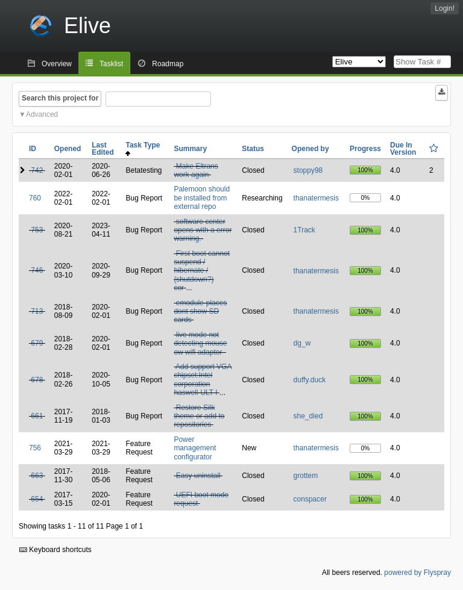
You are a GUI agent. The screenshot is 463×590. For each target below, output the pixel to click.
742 (37, 170)
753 (37, 230)
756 (35, 448)
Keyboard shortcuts (55, 549)
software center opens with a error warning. (203, 230)
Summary (190, 148)
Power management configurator (195, 448)
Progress (365, 148)
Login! (445, 8)
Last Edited (103, 149)
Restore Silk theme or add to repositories (199, 416)
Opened (67, 148)
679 (37, 343)
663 (37, 475)
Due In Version (403, 149)
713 (37, 311)
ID (32, 148)
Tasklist (111, 64)
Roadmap (167, 64)
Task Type (144, 148)
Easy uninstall (198, 475)
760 (35, 198)
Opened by (310, 148)
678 (37, 380)
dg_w (302, 343)
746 (37, 270)
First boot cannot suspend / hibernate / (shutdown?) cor (202, 271)
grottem (306, 475)
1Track (304, 230)
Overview (57, 64)
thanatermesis (316, 198)
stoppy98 (308, 170)
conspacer (310, 499)
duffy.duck (310, 380)
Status (253, 148)
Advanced (42, 114)
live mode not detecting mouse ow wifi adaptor (200, 343)
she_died (308, 416)
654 (37, 499)
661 (37, 416)
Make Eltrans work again (196, 170)
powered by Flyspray (417, 572)
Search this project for (60, 98)
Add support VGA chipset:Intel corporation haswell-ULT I (203, 379)
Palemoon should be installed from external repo (202, 198)
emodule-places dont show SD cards (200, 311)
